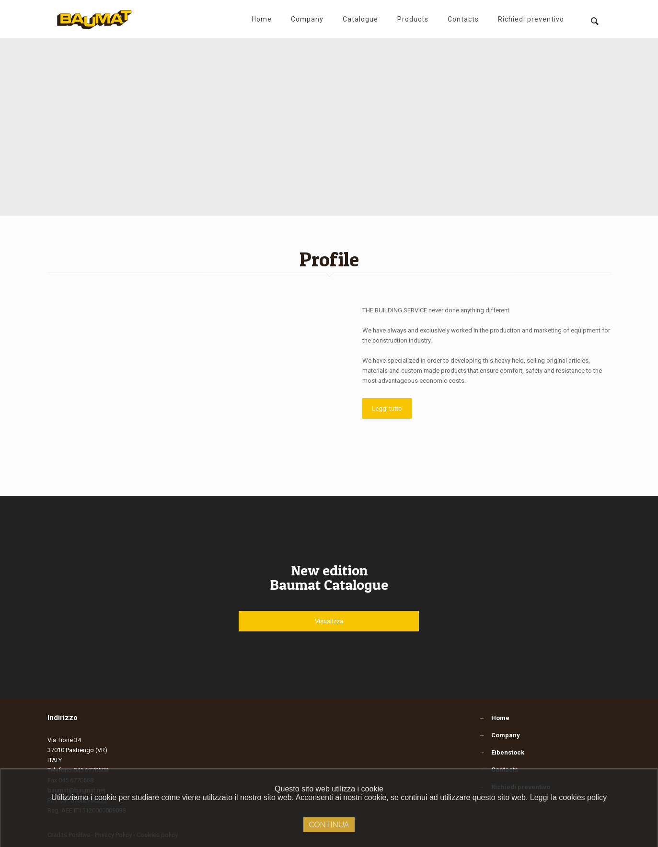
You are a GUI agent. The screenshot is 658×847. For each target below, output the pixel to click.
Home (500, 717)
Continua (329, 824)
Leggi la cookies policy (568, 797)
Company (505, 735)
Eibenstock (507, 752)
